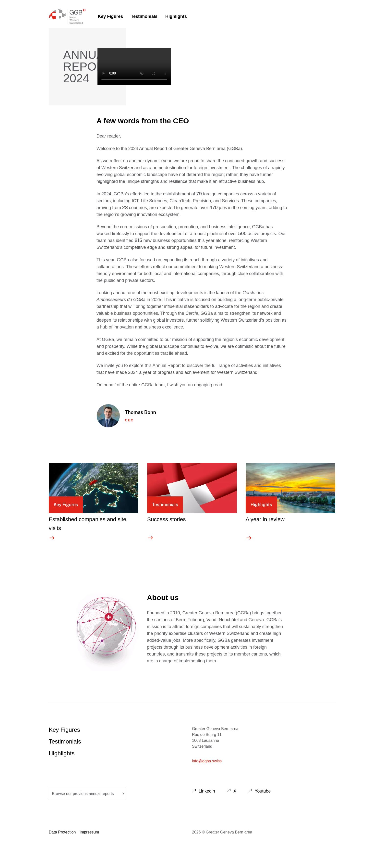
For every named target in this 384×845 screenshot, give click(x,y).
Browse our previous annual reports (88, 794)
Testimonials (144, 16)
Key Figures (110, 16)
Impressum (89, 832)
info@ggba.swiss (207, 761)
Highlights (176, 16)
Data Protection (62, 832)
